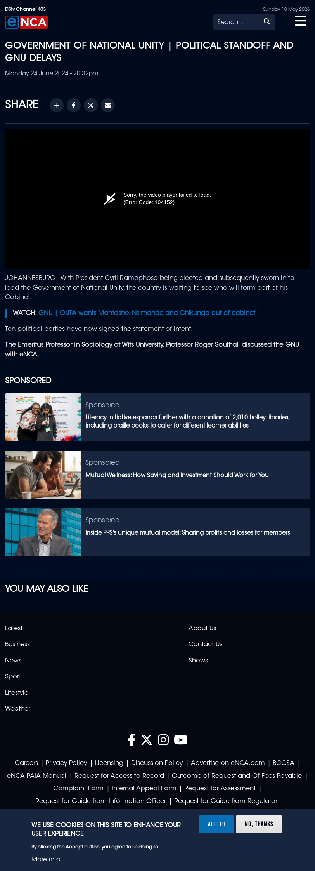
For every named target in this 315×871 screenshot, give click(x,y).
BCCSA (283, 763)
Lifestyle (16, 693)
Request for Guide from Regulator (225, 801)
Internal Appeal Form (144, 789)
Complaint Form (78, 789)
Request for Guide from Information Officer (100, 801)
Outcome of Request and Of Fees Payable (237, 776)
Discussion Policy (157, 763)
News (13, 661)
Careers (26, 763)
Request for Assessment (220, 789)
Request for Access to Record (119, 776)
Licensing (109, 763)
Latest (13, 629)
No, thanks (259, 824)
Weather (17, 709)
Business (17, 645)
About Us (202, 629)
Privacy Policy (66, 763)
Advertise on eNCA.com (228, 763)
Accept (217, 824)
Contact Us (205, 645)
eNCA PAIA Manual (36, 776)
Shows (198, 661)
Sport (13, 677)
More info (46, 860)
